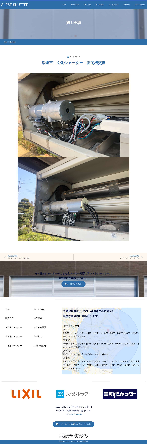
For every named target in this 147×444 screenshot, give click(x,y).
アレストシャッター (71, 441)
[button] (73, 284)
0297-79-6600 (75, 414)
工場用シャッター (13, 345)
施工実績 (87, 5)
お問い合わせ (140, 5)
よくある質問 (113, 5)
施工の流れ (100, 5)
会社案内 (126, 5)
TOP (64, 5)
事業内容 (75, 5)
